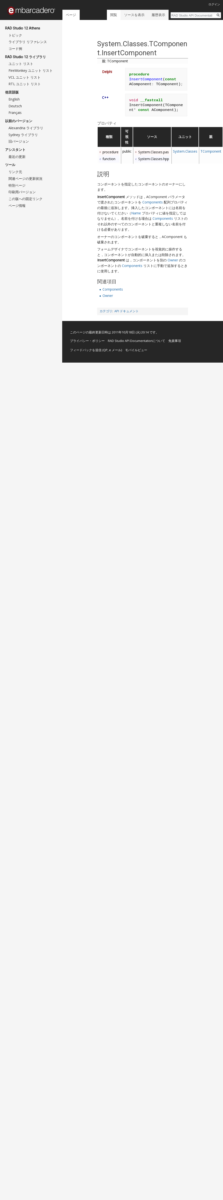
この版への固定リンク (26, 198)
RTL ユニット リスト (25, 84)
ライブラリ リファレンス (28, 41)
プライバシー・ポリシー (87, 341)
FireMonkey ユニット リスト (31, 70)
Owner (173, 260)
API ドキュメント (126, 311)
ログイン (214, 4)
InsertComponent (111, 196)
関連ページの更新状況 (26, 178)
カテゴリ (106, 311)
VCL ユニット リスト (25, 77)
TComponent (210, 151)
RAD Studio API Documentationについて (136, 341)
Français (15, 112)
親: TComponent (115, 61)
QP (105, 350)
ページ (71, 14)
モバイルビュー (136, 350)
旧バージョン (19, 141)
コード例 (15, 48)
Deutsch (15, 106)
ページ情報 (17, 205)
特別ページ (17, 185)
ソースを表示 (133, 14)
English (14, 99)
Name (136, 213)
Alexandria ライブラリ (26, 128)
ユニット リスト (21, 63)
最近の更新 (17, 156)
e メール (115, 350)
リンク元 (15, 171)
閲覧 (112, 14)
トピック (15, 35)
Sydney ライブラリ (23, 134)
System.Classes (185, 151)
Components (152, 202)
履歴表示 (157, 14)
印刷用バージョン (22, 192)
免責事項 (174, 341)
